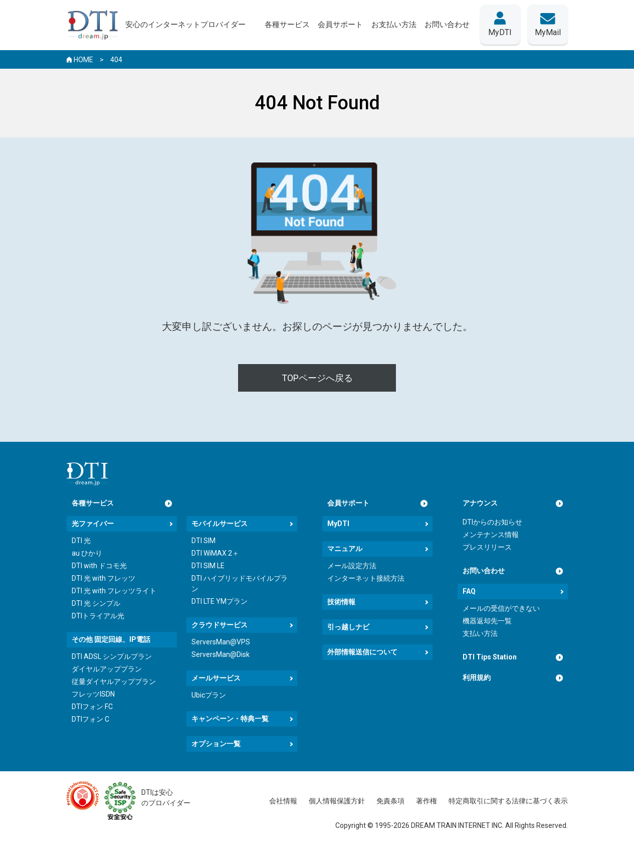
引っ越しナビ (348, 627)
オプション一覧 (216, 744)
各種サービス (93, 503)
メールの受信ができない (501, 608)
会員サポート (348, 503)
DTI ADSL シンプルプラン (112, 656)
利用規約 (477, 677)
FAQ (469, 591)
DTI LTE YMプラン (219, 601)
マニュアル (344, 549)
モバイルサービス (219, 524)
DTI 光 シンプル (96, 603)
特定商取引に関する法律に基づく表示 (508, 801)
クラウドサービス (219, 625)
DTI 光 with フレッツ (103, 578)
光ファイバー (93, 524)
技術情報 (341, 602)
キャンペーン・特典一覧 (230, 719)
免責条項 (390, 801)
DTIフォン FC (92, 707)
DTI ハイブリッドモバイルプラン (239, 583)
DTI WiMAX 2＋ (215, 553)
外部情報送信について (362, 652)
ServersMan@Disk (220, 654)
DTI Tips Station (490, 657)
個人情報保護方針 (337, 801)
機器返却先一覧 (487, 621)
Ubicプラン (208, 695)
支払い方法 (480, 633)
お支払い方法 (393, 24)
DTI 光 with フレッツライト (114, 591)
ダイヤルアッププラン (107, 669)
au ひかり (87, 553)
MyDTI (338, 524)
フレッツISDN (93, 694)
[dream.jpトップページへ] (87, 473)
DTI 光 (81, 541)
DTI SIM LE (208, 566)
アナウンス (480, 503)
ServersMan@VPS (220, 642)
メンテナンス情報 (491, 535)
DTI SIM (203, 541)
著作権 (426, 801)
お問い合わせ (484, 571)
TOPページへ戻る (317, 378)
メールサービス (216, 678)
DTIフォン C (90, 719)
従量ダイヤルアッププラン (114, 681)
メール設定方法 (351, 566)
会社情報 (283, 801)
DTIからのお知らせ (492, 522)
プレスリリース (487, 547)
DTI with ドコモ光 (99, 566)
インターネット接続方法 (365, 578)
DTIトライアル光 (98, 616)
